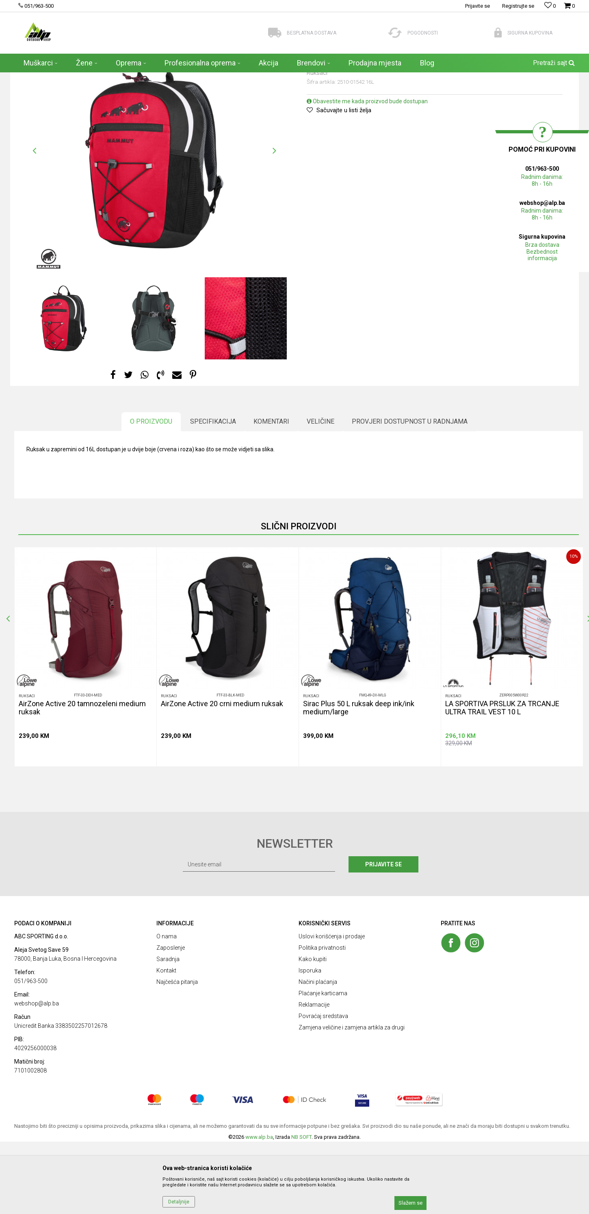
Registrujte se (518, 6)
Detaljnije (178, 1202)
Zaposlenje (170, 1020)
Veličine (320, 494)
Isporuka (310, 1043)
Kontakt (166, 1043)
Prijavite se (383, 936)
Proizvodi (71, 77)
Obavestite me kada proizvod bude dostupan (367, 173)
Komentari (271, 494)
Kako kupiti (313, 1031)
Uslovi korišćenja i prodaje (332, 1008)
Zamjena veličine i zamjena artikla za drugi (352, 1100)
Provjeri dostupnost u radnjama (410, 494)
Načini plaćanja (318, 1054)
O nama (166, 1008)
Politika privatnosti (322, 1020)
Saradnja (168, 1031)
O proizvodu (151, 494)
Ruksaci (128, 77)
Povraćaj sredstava (323, 1088)
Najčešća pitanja (177, 1054)
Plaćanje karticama (323, 1065)
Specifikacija (213, 494)
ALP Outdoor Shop (34, 77)
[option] (154, 223)
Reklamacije (314, 1077)
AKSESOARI (100, 77)
